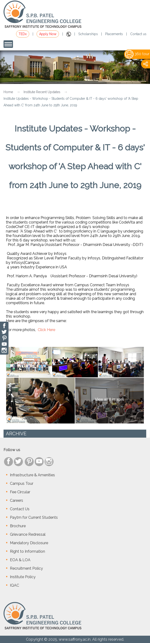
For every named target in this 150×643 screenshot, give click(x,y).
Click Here (46, 330)
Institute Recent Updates (42, 92)
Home (8, 92)
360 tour (137, 54)
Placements (114, 34)
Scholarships (88, 34)
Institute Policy (23, 577)
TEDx (23, 34)
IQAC (14, 585)
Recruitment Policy (26, 568)
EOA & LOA (20, 560)
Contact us (138, 34)
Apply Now (47, 34)
